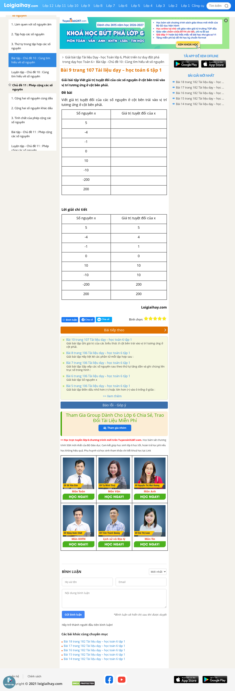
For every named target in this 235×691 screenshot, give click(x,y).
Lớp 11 (60, 5)
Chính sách (34, 676)
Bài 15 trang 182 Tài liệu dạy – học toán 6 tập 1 (94, 654)
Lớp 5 (135, 5)
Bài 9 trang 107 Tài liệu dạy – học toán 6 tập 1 (111, 70)
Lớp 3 (160, 5)
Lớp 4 (148, 5)
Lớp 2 (173, 5)
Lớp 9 (85, 5)
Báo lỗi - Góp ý (114, 405)
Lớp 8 (98, 5)
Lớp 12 (48, 5)
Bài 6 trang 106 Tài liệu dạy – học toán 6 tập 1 (97, 376)
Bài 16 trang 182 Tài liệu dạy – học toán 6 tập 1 (94, 650)
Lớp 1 (185, 5)
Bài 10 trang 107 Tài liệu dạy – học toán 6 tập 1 (98, 340)
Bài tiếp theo (135, 330)
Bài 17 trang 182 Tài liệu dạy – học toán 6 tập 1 (94, 646)
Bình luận (70, 319)
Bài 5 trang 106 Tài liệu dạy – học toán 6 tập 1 (97, 386)
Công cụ (198, 5)
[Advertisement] (201, 167)
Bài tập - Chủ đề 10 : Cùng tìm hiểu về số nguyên (130, 62)
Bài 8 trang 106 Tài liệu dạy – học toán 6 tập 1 (97, 353)
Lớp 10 (73, 5)
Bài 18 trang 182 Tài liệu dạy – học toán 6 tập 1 (94, 641)
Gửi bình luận (73, 614)
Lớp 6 (123, 5)
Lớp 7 (110, 5)
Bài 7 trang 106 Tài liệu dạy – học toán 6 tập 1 (97, 363)
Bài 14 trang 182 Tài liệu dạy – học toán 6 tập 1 (94, 659)
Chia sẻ (87, 319)
